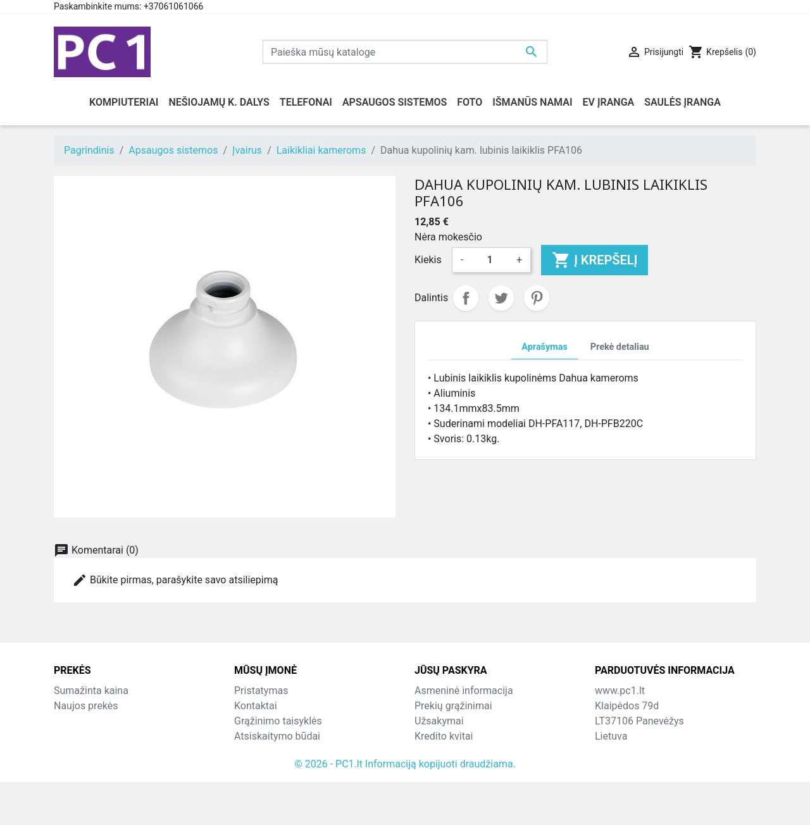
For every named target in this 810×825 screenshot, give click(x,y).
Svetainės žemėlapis (280, 766)
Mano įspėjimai (448, 782)
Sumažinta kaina (91, 691)
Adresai (431, 751)
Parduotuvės (262, 782)
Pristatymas (261, 691)
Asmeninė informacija (463, 691)
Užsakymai (439, 721)
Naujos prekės (86, 706)
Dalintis (465, 298)
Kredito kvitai (443, 736)
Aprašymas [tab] (544, 347)
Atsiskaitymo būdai (277, 736)
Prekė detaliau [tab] (619, 347)
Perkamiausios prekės (103, 721)
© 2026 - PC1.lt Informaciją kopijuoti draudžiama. (405, 807)
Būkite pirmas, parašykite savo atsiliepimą (175, 580)
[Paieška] (405, 52)
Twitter (501, 298)
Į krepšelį (594, 260)
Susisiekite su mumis (282, 751)
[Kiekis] (490, 260)
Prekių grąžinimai (453, 706)
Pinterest (536, 298)
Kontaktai (255, 706)
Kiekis (428, 260)
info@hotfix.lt (677, 782)
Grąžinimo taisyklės (278, 721)
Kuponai (432, 766)
